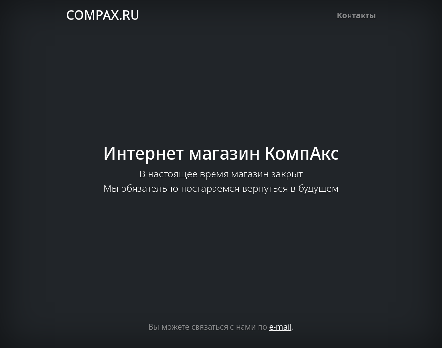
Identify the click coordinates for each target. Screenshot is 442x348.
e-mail (280, 326)
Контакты (356, 15)
